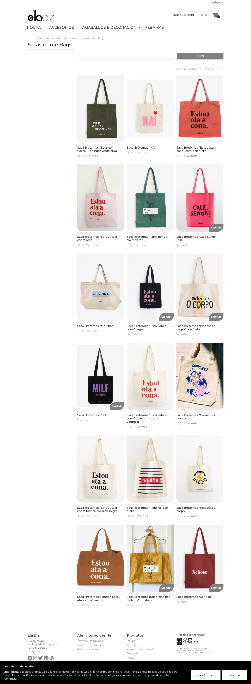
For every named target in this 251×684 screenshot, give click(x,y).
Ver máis (92, 155)
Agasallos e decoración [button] (110, 27)
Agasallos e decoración (141, 649)
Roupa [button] (34, 27)
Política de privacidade (91, 645)
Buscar (200, 56)
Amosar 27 (212, 69)
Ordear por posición (186, 69)
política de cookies (159, 671)
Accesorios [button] (62, 27)
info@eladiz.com (38, 651)
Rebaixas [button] (155, 27)
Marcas (131, 657)
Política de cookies (88, 649)
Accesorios (71, 38)
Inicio (31, 38)
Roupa (131, 640)
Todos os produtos (49, 38)
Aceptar (235, 675)
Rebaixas (132, 653)
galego (216, 2)
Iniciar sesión (183, 15)
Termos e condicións (90, 640)
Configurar (206, 675)
